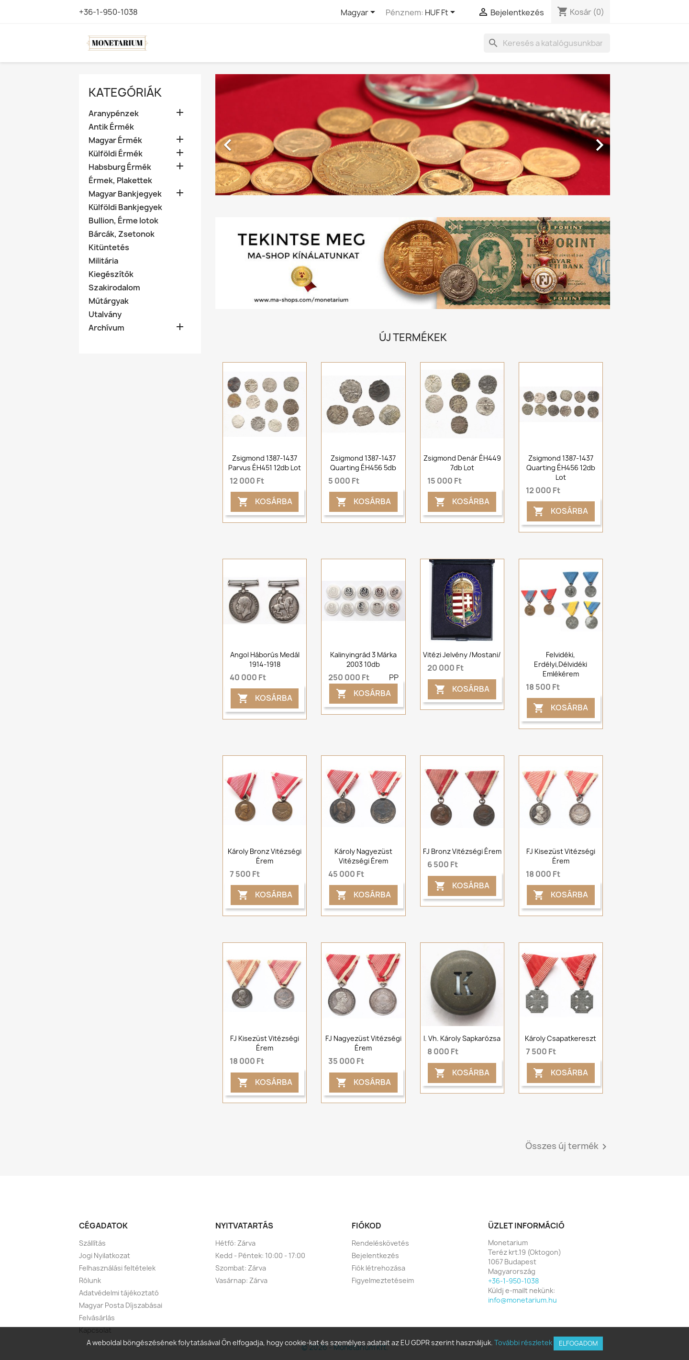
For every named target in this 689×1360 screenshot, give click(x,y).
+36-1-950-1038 (108, 12)
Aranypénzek (114, 114)
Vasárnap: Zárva (241, 1280)
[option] (412, 140)
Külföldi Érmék (116, 154)
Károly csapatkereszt (560, 1038)
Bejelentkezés (375, 1255)
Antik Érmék (111, 127)
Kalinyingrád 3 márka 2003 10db (363, 659)
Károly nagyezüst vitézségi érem (363, 856)
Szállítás (92, 1243)
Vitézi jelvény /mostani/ (462, 654)
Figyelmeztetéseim (383, 1280)
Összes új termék (567, 1146)
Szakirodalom (114, 288)
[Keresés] (547, 43)
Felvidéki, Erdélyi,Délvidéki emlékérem (560, 664)
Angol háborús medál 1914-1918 (265, 659)
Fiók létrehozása (378, 1267)
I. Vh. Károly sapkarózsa (461, 1038)
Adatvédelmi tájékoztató (119, 1292)
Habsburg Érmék (120, 167)
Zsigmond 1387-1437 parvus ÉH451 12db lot (264, 462)
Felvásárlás (97, 1317)
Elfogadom (578, 1343)
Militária (103, 261)
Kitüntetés (109, 248)
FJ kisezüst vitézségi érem (560, 856)
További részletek (523, 1342)
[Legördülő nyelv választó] (359, 13)
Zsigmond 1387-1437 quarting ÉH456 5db (363, 462)
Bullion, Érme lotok (123, 221)
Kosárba (264, 502)
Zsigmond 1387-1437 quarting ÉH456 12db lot (560, 467)
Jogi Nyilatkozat (104, 1255)
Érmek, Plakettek (120, 181)
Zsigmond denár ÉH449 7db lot (462, 462)
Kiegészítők (111, 274)
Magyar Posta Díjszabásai (120, 1305)
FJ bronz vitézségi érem (462, 851)
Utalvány (105, 315)
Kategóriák (125, 92)
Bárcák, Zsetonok (122, 234)
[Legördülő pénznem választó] (441, 13)
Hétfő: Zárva (235, 1243)
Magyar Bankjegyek (125, 194)
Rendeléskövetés (380, 1243)
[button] (245, 140)
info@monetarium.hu (522, 1300)
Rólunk (90, 1280)
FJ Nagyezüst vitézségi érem (363, 1043)
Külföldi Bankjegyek (125, 207)
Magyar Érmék (115, 140)
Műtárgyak (109, 301)
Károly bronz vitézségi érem (264, 856)
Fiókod (366, 1225)
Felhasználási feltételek (117, 1267)
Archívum (106, 328)
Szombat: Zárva (240, 1267)
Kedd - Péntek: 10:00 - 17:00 (260, 1255)
